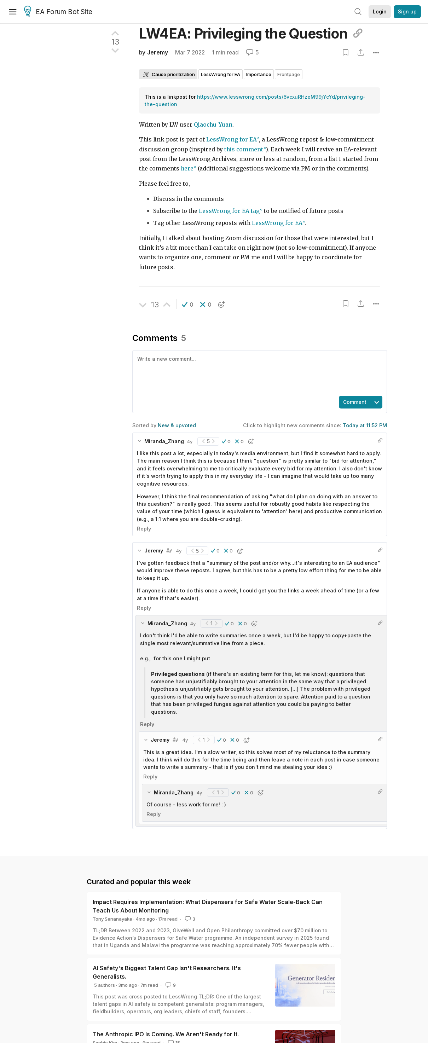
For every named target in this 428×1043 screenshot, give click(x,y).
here (187, 168)
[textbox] (258, 372)
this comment (243, 149)
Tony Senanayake (112, 919)
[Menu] (12, 11)
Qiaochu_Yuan (213, 124)
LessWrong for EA (231, 139)
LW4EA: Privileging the (251, 33)
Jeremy (157, 52)
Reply (144, 529)
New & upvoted (177, 425)
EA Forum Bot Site (58, 12)
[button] (187, 304)
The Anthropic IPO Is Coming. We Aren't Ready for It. (166, 1034)
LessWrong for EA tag (229, 211)
